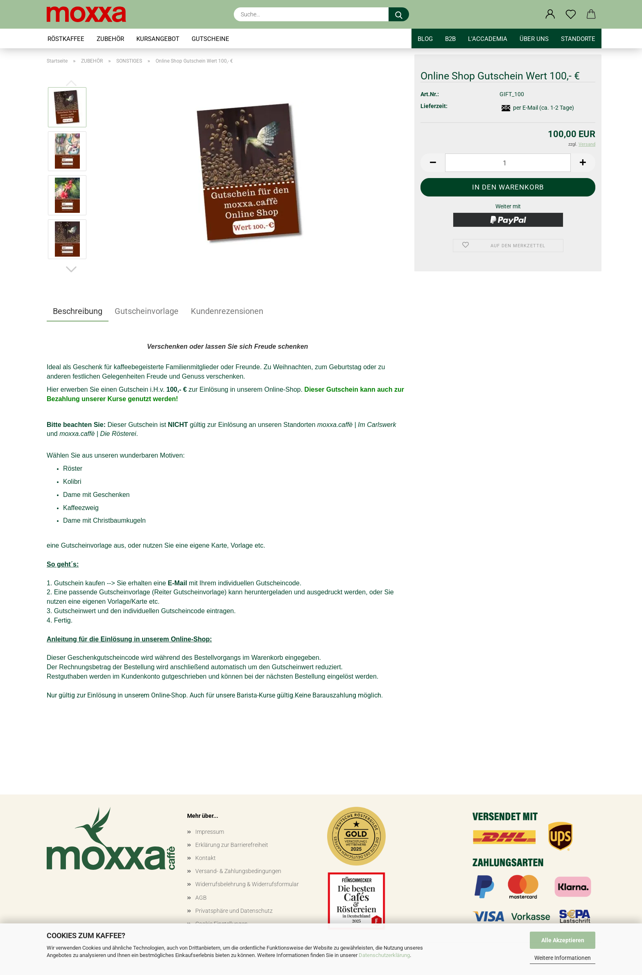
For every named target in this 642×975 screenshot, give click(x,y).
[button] (550, 14)
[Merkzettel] (571, 14)
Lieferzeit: (434, 106)
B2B (450, 39)
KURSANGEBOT (157, 39)
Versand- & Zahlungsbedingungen (238, 871)
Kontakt (205, 858)
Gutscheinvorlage (147, 311)
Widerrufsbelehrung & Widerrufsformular (247, 884)
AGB (201, 897)
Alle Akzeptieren (562, 940)
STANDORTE (578, 39)
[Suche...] (399, 14)
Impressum (209, 831)
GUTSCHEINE (210, 39)
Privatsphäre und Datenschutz (234, 910)
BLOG (425, 39)
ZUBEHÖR (110, 39)
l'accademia (487, 39)
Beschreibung (77, 311)
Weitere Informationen (562, 958)
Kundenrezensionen (227, 311)
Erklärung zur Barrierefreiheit (231, 845)
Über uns (534, 39)
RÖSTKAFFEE (65, 39)
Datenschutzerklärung (384, 955)
